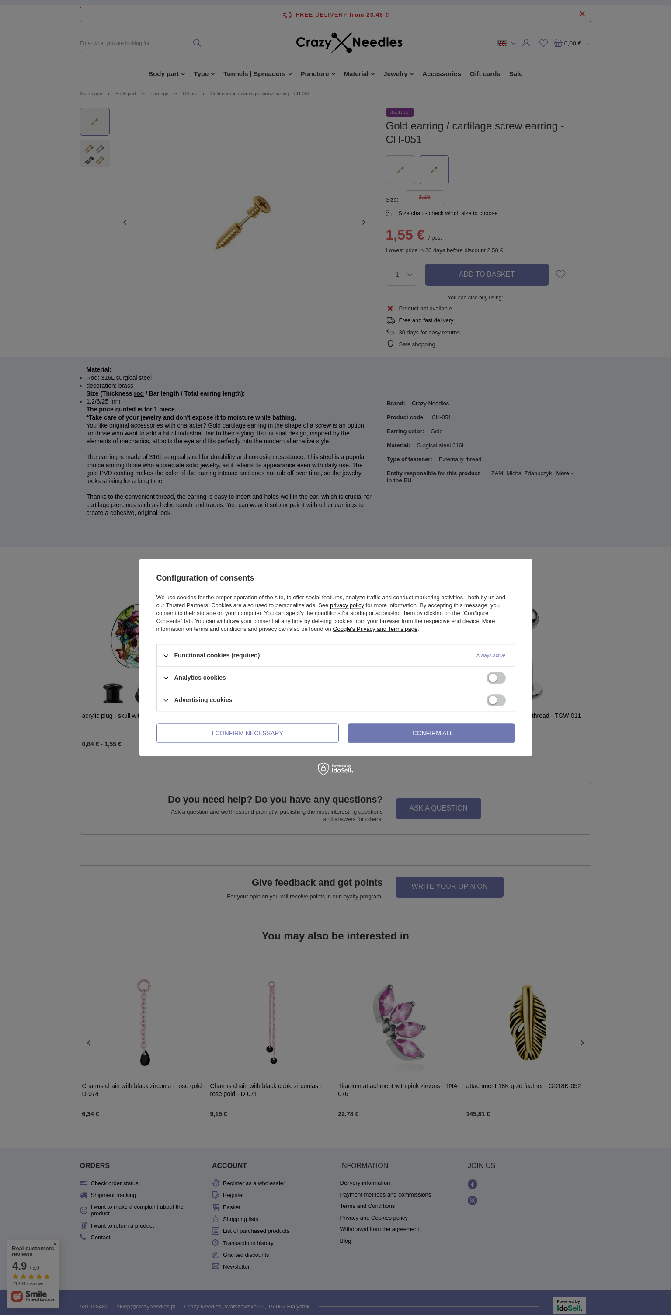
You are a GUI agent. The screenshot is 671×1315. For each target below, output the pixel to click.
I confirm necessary (247, 733)
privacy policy (347, 605)
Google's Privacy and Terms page (375, 629)
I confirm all (431, 733)
